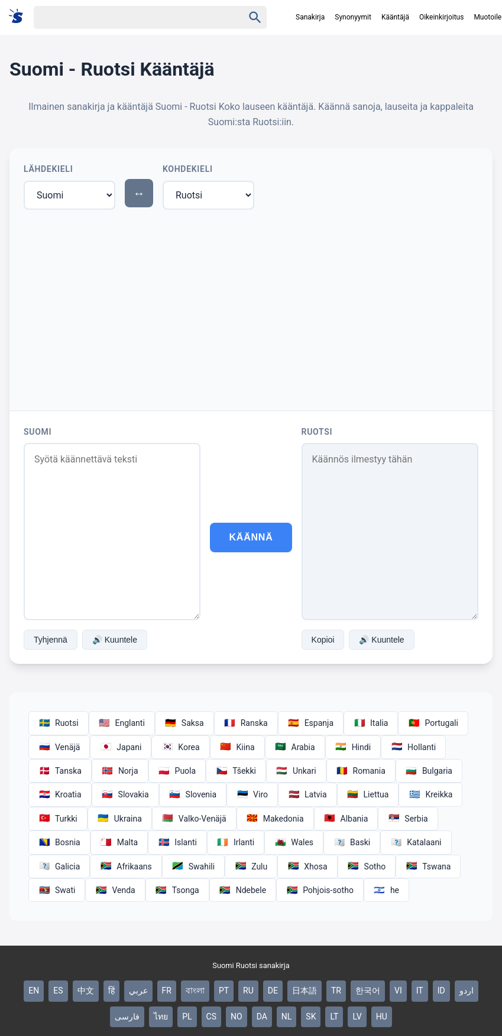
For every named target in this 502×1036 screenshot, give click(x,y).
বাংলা (195, 990)
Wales (293, 842)
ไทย (161, 1016)
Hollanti (413, 747)
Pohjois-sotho (320, 890)
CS (211, 1016)
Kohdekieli (188, 169)
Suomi (37, 431)
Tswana (428, 866)
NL (286, 1016)
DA (262, 1016)
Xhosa (307, 866)
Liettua (368, 794)
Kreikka (430, 794)
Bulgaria (429, 771)
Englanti (122, 723)
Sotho (367, 866)
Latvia (307, 794)
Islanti (177, 842)
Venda (115, 890)
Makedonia (275, 818)
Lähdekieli (48, 169)
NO (236, 1016)
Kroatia (60, 794)
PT (224, 990)
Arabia (295, 747)
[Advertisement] (251, 307)
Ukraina (120, 818)
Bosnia (59, 842)
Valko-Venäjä (194, 818)
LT (334, 1016)
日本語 (304, 990)
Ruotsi (317, 431)
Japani (120, 747)
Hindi (353, 747)
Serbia (407, 818)
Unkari (296, 771)
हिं (111, 990)
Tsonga (177, 890)
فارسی (127, 1016)
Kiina (237, 747)
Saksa (184, 723)
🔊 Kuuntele (114, 639)
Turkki (57, 818)
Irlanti (235, 842)
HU (381, 1016)
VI (398, 990)
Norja (120, 771)
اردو (466, 990)
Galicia (59, 866)
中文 (85, 990)
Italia (371, 723)
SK (311, 1016)
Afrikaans (125, 866)
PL (187, 1016)
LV (356, 1016)
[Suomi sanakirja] (20, 17)
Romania (361, 771)
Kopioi (323, 639)
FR (166, 990)
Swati (56, 890)
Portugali (433, 723)
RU (248, 990)
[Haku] (128, 17)
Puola (177, 771)
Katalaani (415, 842)
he (386, 890)
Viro (252, 794)
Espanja (310, 723)
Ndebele (242, 890)
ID (441, 990)
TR (336, 990)
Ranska (246, 723)
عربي (138, 990)
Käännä (251, 537)
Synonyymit (353, 17)
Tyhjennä (50, 639)
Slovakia (125, 794)
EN (33, 990)
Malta (119, 842)
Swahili (193, 866)
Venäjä (59, 747)
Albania (346, 818)
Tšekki (236, 771)
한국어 (367, 990)
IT (419, 990)
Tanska (60, 771)
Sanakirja (310, 17)
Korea (180, 747)
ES (58, 990)
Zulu (251, 866)
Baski (351, 842)
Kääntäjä (395, 17)
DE (273, 990)
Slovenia (192, 794)
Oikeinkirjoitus (441, 17)
